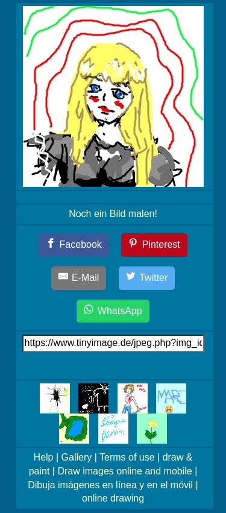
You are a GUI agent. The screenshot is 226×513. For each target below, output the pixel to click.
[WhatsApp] (113, 311)
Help (44, 457)
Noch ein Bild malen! (113, 214)
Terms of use (127, 457)
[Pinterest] (154, 245)
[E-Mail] (79, 278)
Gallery (76, 457)
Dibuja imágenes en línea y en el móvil (110, 485)
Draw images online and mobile (124, 471)
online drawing (113, 498)
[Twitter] (147, 278)
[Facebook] (74, 245)
